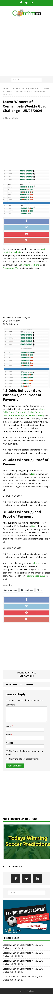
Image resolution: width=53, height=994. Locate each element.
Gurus (42, 576)
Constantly (21, 412)
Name (9, 726)
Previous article (26, 672)
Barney (41, 415)
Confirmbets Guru (30, 265)
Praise (31, 412)
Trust (12, 412)
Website (9, 742)
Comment (10, 704)
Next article (27, 676)
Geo (33, 526)
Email (8, 734)
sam (25, 415)
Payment (17, 415)
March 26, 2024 (11, 118)
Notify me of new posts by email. (24, 759)
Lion (33, 474)
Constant (7, 415)
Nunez (32, 415)
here (36, 563)
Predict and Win (10, 268)
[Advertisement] (26, 46)
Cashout (39, 412)
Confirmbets (33, 576)
